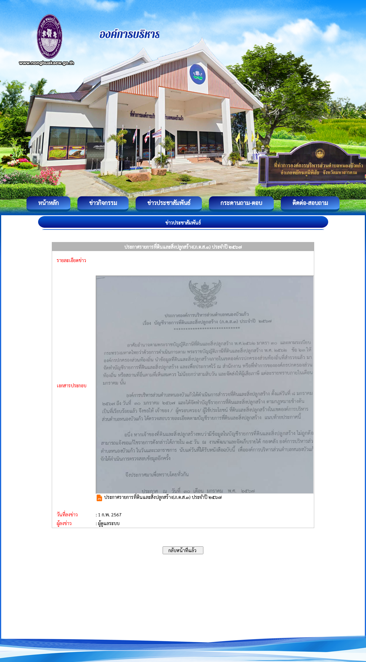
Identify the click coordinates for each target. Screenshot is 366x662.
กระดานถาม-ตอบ (241, 202)
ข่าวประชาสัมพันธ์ (168, 202)
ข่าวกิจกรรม (103, 202)
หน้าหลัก (48, 202)
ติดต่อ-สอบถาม (310, 202)
